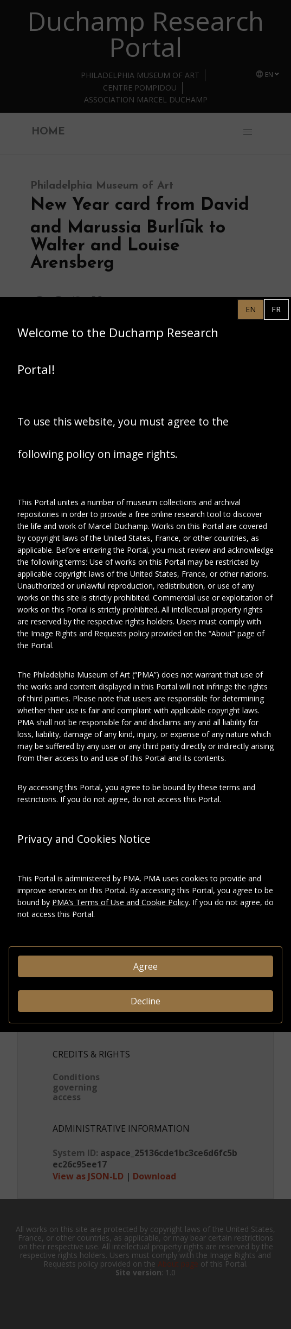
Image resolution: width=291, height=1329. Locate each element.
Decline (145, 1001)
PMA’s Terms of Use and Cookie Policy (120, 902)
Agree (145, 966)
